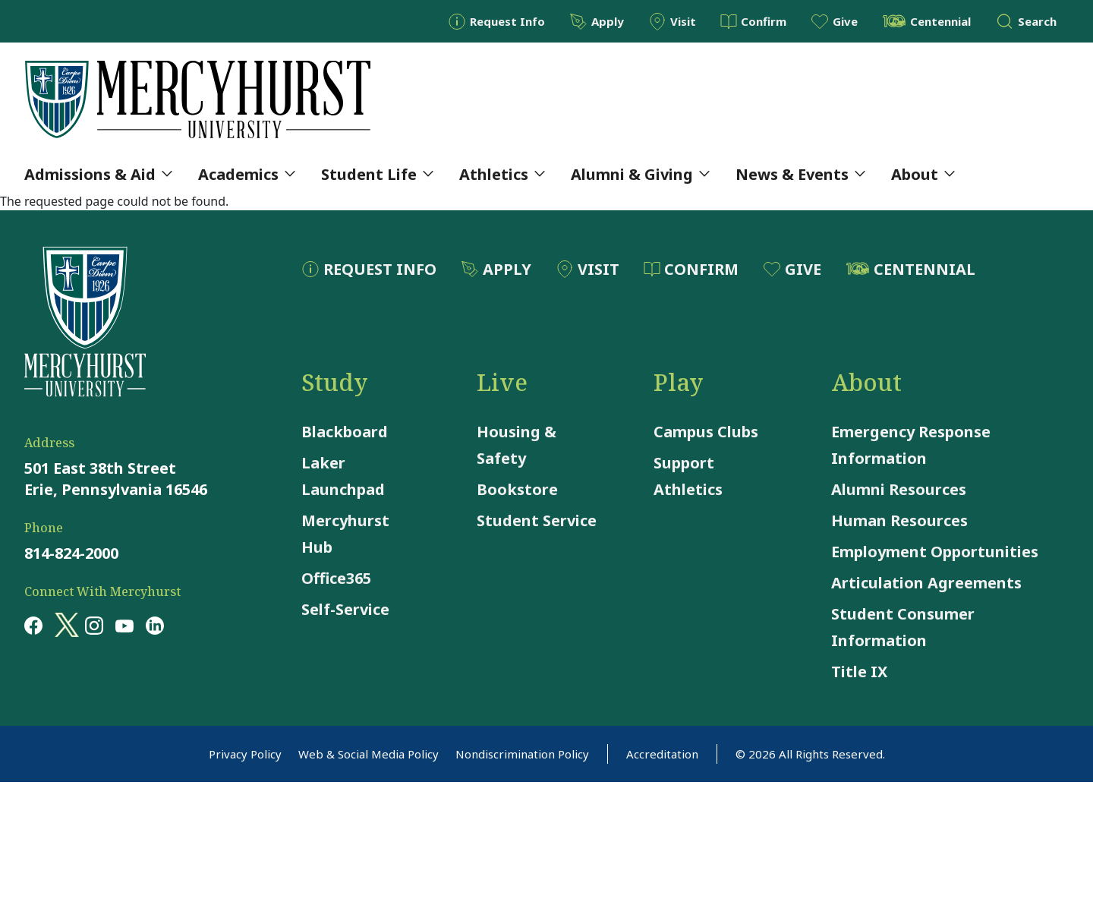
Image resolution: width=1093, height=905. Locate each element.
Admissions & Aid (98, 174)
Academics (246, 174)
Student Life (377, 174)
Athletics (502, 174)
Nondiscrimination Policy (522, 754)
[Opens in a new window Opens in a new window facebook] (33, 625)
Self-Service (345, 609)
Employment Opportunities (934, 551)
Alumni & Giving (640, 174)
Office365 (336, 578)
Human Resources (899, 520)
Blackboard (344, 431)
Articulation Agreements (926, 582)
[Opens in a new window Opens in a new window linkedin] (155, 625)
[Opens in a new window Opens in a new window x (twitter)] (64, 625)
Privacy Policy (245, 754)
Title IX (859, 671)
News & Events (800, 174)
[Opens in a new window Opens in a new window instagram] (94, 625)
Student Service (537, 520)
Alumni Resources (898, 489)
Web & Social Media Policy (368, 754)
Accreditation (662, 754)
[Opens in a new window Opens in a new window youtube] (124, 625)
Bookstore (517, 489)
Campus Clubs (706, 431)
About (923, 174)
